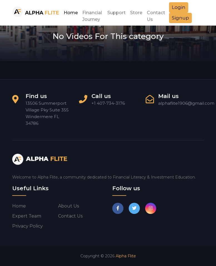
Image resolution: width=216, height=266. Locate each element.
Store (136, 12)
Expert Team (26, 216)
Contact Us (156, 14)
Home (71, 12)
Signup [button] (180, 18)
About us (68, 206)
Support (116, 12)
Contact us (70, 216)
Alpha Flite (126, 255)
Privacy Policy (27, 226)
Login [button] (178, 7)
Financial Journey (92, 14)
